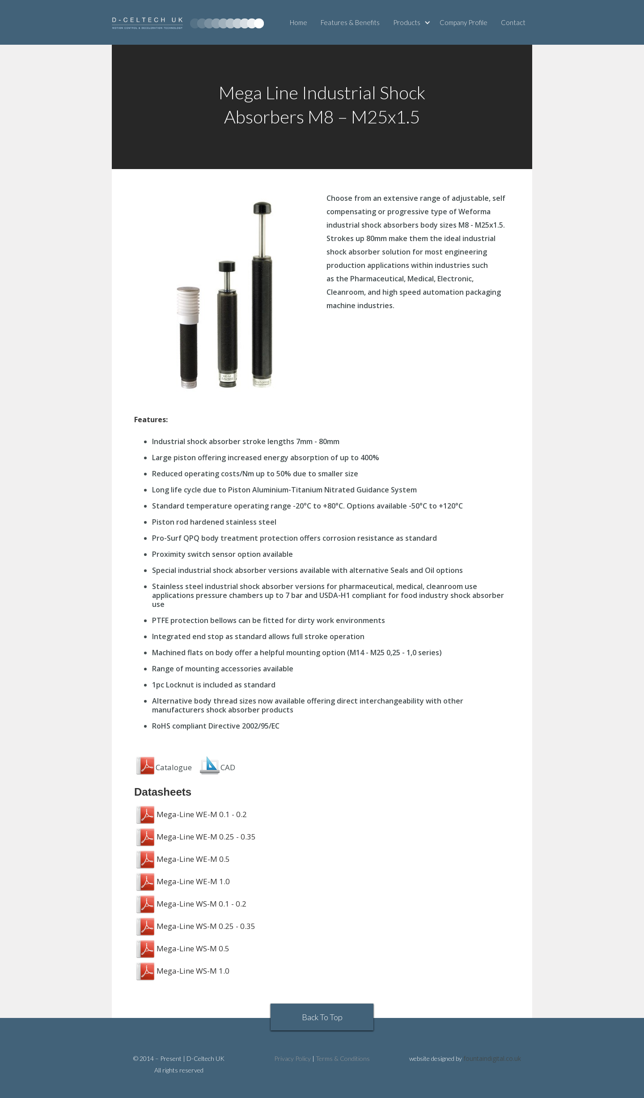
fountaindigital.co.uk (492, 1058)
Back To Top (322, 1017)
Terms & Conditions (343, 1058)
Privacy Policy (292, 1058)
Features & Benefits (350, 22)
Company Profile (463, 22)
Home (298, 22)
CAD (227, 767)
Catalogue (163, 767)
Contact (513, 22)
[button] (413, 22)
